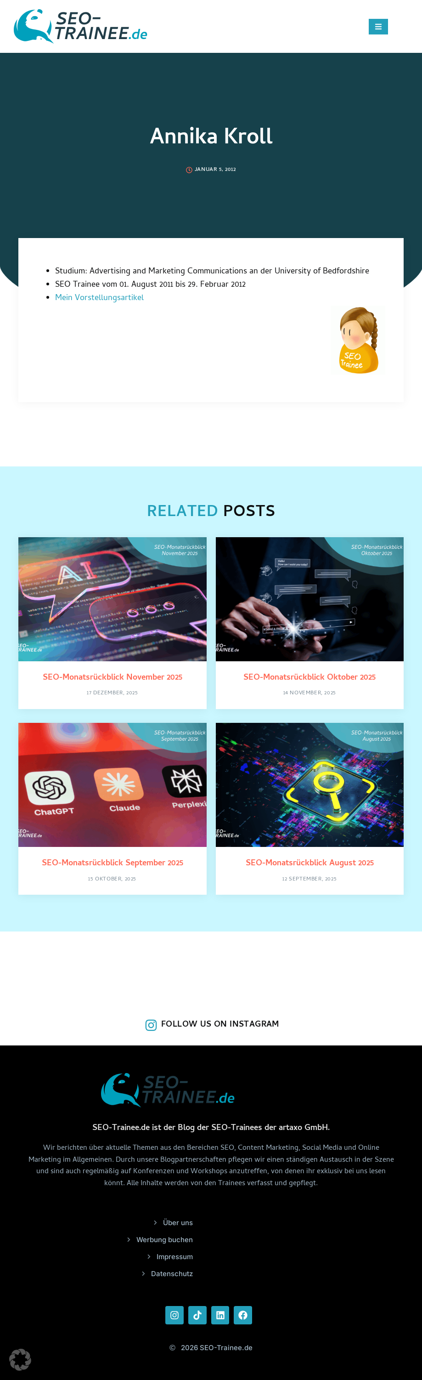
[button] (20, 1360)
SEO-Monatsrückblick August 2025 (310, 863)
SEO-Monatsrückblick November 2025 (112, 678)
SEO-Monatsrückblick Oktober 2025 (309, 678)
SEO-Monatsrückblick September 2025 (112, 863)
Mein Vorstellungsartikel (99, 298)
